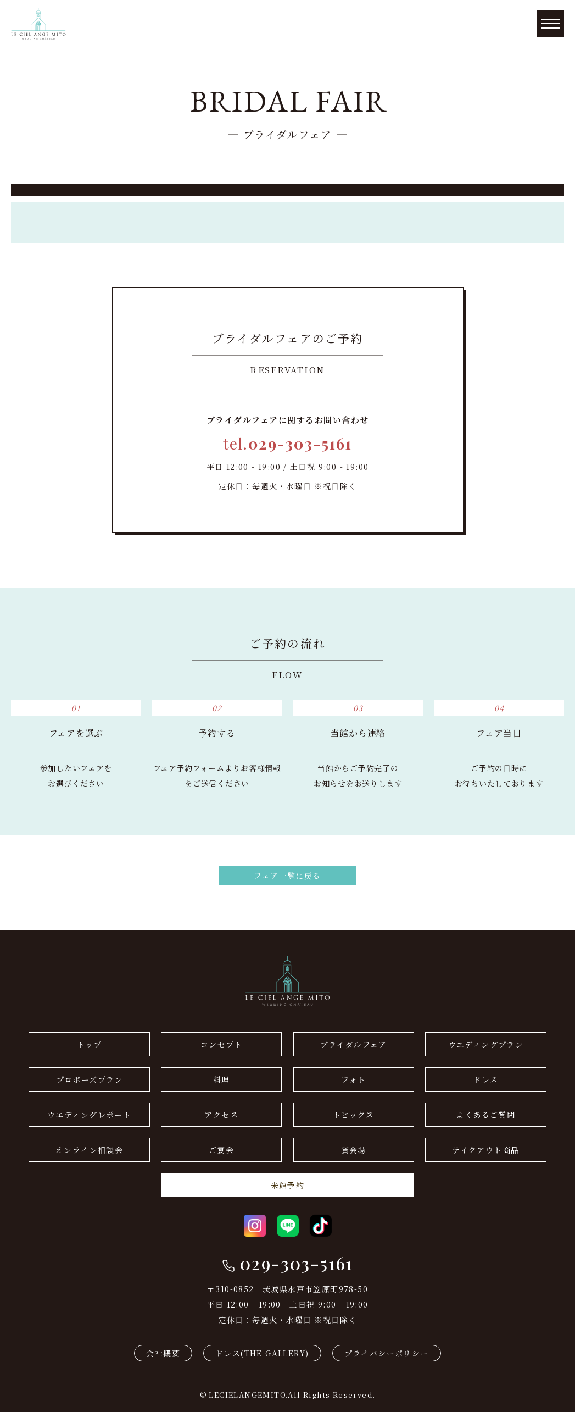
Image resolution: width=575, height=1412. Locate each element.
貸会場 (353, 1149)
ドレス (485, 1079)
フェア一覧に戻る (287, 875)
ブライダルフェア (353, 1044)
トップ (89, 1044)
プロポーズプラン (89, 1079)
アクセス (221, 1114)
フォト (353, 1079)
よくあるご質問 (485, 1114)
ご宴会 (221, 1149)
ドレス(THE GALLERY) (262, 1353)
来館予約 (288, 1185)
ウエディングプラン (486, 1044)
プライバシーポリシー (386, 1353)
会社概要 (163, 1353)
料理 (221, 1079)
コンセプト (221, 1044)
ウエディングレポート (89, 1114)
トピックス (354, 1114)
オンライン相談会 (89, 1149)
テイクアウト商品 (485, 1149)
